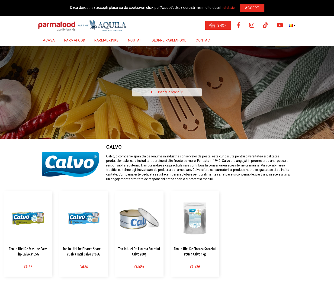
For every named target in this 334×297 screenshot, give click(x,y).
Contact (204, 40)
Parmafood (74, 40)
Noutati (135, 40)
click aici (229, 8)
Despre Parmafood (169, 40)
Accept (252, 8)
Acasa (49, 40)
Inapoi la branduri (167, 92)
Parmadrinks (106, 40)
